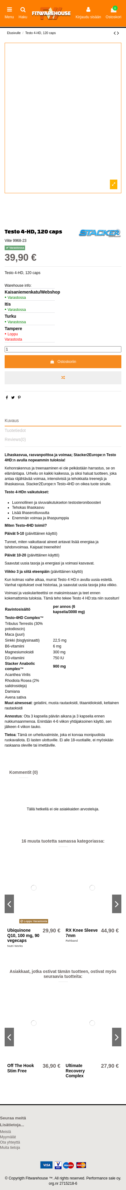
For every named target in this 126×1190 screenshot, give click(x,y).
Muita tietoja (10, 1147)
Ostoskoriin (63, 362)
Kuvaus (12, 420)
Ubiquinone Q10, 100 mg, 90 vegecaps (23, 935)
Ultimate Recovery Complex (75, 1070)
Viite (8, 240)
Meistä (5, 1132)
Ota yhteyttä (10, 1142)
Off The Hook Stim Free (20, 1068)
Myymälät (8, 1137)
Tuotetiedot (15, 430)
